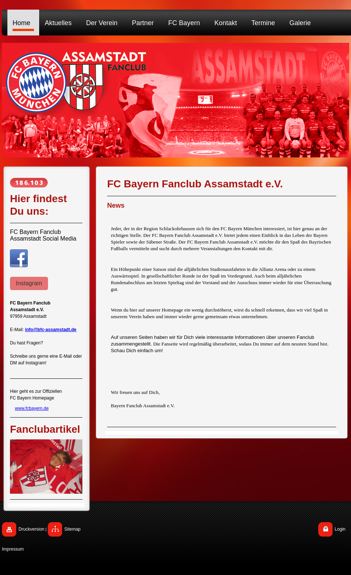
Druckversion (31, 529)
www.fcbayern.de (31, 408)
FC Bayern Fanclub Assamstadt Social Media (43, 235)
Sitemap (72, 529)
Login (340, 529)
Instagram (29, 283)
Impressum (13, 549)
